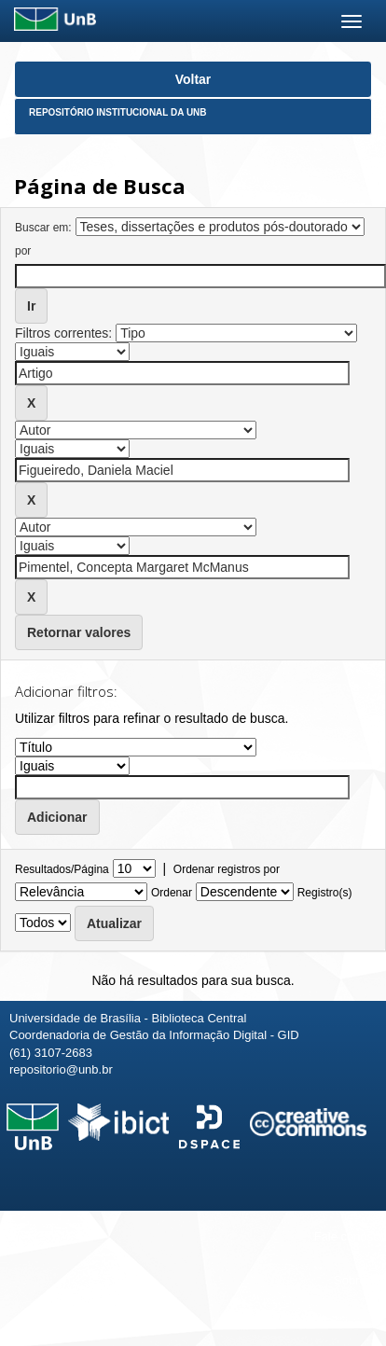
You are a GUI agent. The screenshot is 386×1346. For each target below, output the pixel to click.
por (23, 250)
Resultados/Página (62, 869)
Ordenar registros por (226, 869)
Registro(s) (324, 892)
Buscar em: (43, 227)
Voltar (193, 79)
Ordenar (171, 892)
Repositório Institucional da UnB (118, 112)
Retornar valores (79, 632)
